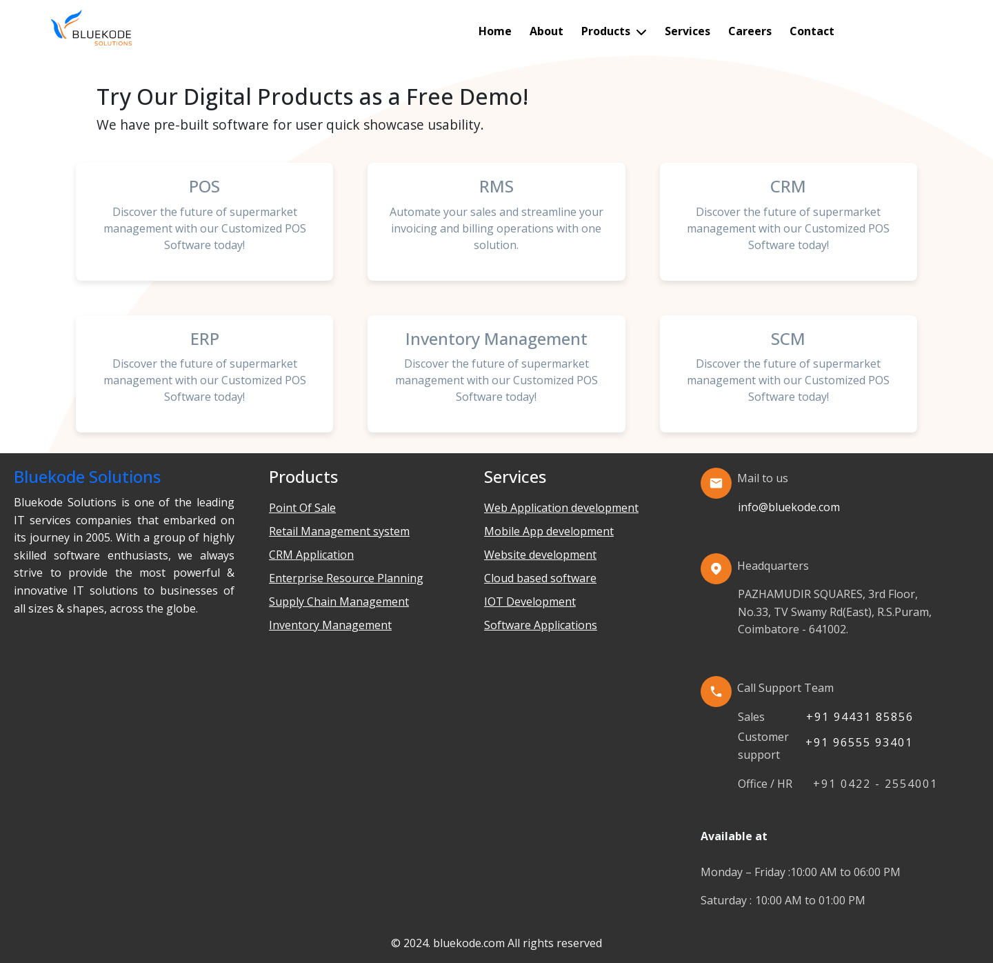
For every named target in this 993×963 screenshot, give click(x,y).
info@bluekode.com (789, 507)
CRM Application (311, 554)
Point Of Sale (302, 507)
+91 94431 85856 (860, 716)
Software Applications (540, 625)
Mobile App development (549, 531)
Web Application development (561, 507)
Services (687, 31)
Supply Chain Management (339, 601)
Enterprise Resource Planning (346, 578)
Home (495, 31)
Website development (540, 554)
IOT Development (530, 601)
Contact (812, 31)
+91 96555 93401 (859, 742)
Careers (750, 31)
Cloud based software (540, 578)
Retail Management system (339, 531)
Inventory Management (330, 625)
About (546, 31)
